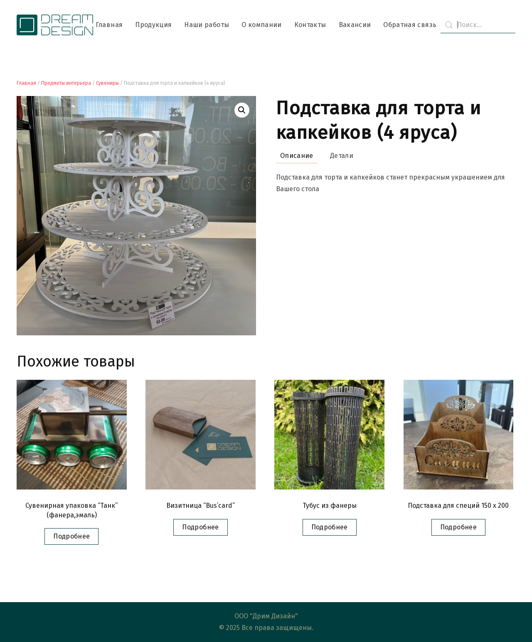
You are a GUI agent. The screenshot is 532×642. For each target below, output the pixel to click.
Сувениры (107, 83)
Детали (341, 156)
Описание (296, 156)
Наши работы (206, 25)
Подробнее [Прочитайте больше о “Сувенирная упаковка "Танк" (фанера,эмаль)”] (71, 536)
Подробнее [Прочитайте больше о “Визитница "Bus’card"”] (200, 527)
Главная (109, 25)
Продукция (153, 25)
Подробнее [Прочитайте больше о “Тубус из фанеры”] (329, 527)
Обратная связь (409, 25)
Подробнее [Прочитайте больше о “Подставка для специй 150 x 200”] (458, 527)
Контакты (310, 25)
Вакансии (355, 25)
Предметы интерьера (66, 83)
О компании (261, 25)
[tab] (293, 156)
